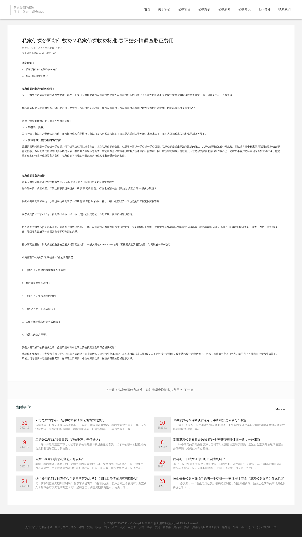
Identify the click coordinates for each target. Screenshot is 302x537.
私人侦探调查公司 (70, 182)
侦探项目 (184, 9)
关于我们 (164, 9)
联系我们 (284, 9)
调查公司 (65, 353)
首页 (147, 9)
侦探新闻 (224, 9)
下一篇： (190, 389)
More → (280, 409)
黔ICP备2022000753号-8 (118, 523)
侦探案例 (204, 9)
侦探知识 (244, 9)
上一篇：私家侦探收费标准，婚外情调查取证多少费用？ (144, 389)
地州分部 (264, 9)
